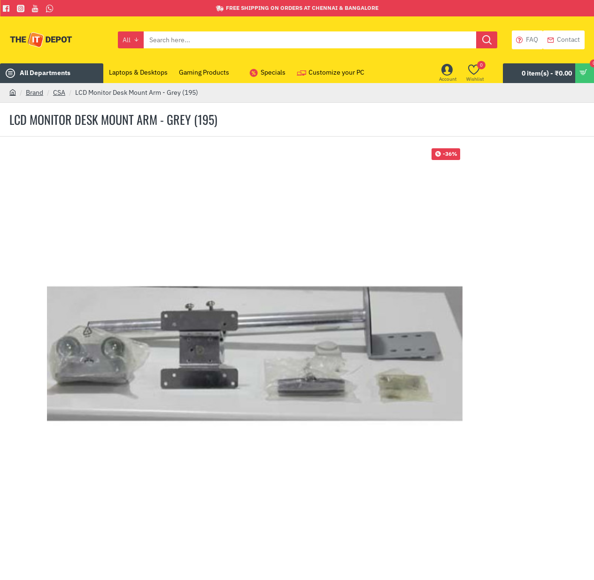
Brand (34, 92)
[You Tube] (36, 8)
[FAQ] (527, 40)
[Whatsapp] (51, 8)
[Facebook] (7, 8)
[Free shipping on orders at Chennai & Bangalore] (297, 8)
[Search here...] (486, 39)
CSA (59, 92)
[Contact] (564, 40)
